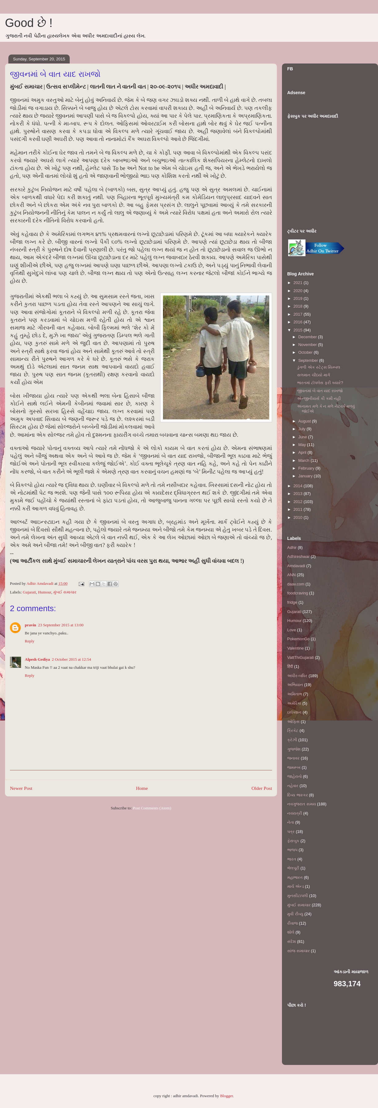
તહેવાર (292, 785)
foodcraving (297, 593)
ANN (291, 574)
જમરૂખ (294, 767)
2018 (298, 306)
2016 (298, 322)
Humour (44, 592)
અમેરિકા (294, 703)
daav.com (295, 584)
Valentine (295, 648)
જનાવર (293, 758)
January (306, 476)
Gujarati (29, 592)
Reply (29, 641)
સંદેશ (291, 941)
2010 (298, 517)
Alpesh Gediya (37, 659)
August (305, 421)
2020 (298, 290)
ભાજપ (292, 849)
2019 (298, 298)
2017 (298, 314)
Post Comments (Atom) (152, 808)
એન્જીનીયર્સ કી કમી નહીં (319, 398)
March (304, 460)
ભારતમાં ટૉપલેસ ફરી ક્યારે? (320, 382)
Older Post (262, 788)
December (308, 337)
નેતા (290, 822)
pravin (30, 625)
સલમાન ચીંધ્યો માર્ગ (313, 375)
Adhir (292, 547)
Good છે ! (29, 22)
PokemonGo (298, 639)
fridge (292, 602)
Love (291, 630)
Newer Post (21, 788)
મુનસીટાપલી (297, 895)
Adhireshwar (298, 556)
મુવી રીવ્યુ (295, 914)
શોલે (290, 932)
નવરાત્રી (294, 813)
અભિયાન (295, 684)
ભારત (291, 859)
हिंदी (290, 666)
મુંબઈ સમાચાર (65, 592)
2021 (298, 282)
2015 (298, 330)
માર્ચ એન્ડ (295, 886)
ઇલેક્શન (294, 712)
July (302, 429)
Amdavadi (296, 565)
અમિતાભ (294, 694)
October (306, 352)
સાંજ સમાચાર (298, 950)
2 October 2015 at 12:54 (71, 659)
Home (142, 788)
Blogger (226, 1095)
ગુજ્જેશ (294, 749)
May (302, 444)
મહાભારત (295, 877)
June (303, 437)
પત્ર (291, 831)
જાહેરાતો (294, 776)
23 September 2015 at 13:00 (61, 625)
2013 (298, 493)
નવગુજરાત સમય (301, 804)
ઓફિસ (293, 721)
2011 (298, 509)
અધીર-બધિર (297, 675)
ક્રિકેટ (292, 730)
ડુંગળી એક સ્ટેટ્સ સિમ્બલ (318, 367)
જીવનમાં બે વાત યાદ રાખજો (319, 390)
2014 (298, 486)
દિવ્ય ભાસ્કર (297, 795)
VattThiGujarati (300, 657)
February (307, 468)
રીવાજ (292, 923)
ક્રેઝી (292, 740)
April (303, 452)
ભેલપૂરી (293, 868)
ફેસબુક (293, 841)
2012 (298, 501)
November (308, 344)
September (308, 360)
